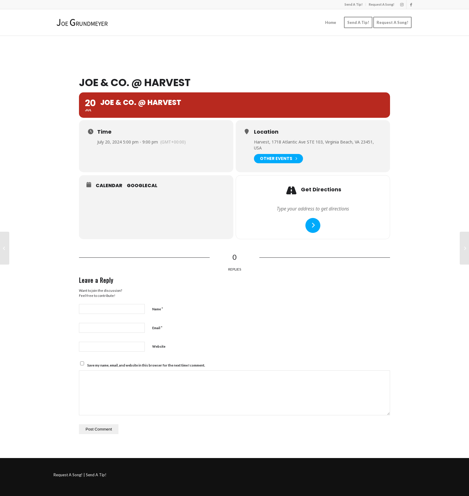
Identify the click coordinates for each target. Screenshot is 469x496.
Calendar (109, 186)
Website (158, 346)
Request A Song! (381, 4)
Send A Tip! (354, 4)
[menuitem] (354, 4)
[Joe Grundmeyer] (82, 22)
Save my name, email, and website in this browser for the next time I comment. (146, 365)
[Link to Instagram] (402, 4)
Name (157, 308)
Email (157, 327)
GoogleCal (142, 186)
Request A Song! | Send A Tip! (80, 474)
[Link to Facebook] (410, 4)
